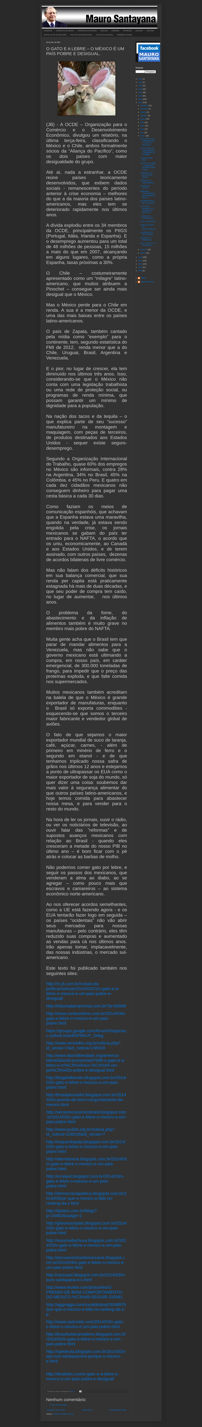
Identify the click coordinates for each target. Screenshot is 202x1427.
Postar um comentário (58, 1405)
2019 (140, 86)
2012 (140, 261)
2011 (140, 264)
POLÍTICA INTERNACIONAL (81, 35)
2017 (140, 92)
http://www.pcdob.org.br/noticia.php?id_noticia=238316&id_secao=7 (80, 1132)
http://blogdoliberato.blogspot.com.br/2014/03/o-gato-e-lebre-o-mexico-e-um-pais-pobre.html (86, 1082)
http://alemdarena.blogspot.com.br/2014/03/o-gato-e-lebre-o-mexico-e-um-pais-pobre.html (86, 1164)
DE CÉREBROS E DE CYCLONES (147, 202)
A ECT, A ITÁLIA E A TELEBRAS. (147, 244)
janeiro (143, 253)
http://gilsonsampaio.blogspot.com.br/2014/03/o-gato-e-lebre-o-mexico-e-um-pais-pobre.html (86, 1228)
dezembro (144, 106)
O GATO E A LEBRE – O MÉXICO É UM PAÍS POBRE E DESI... (148, 166)
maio (142, 129)
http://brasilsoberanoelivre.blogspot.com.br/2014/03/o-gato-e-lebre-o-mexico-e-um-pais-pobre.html (86, 1339)
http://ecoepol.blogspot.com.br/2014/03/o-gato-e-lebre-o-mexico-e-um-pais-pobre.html (85, 1181)
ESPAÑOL (116, 31)
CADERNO (48, 31)
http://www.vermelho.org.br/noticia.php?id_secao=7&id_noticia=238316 (83, 1045)
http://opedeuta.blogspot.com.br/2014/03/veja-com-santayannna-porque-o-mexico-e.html (85, 1356)
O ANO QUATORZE (147, 221)
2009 (140, 271)
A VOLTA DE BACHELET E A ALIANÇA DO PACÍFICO (147, 209)
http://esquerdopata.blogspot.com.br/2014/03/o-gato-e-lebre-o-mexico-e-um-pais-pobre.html (86, 1146)
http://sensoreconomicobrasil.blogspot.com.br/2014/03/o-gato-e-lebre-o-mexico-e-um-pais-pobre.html (86, 1117)
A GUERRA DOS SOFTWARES (146, 233)
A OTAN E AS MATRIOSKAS (146, 217)
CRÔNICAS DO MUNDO (87, 31)
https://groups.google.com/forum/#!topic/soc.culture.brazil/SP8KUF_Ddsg (86, 1033)
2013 (140, 257)
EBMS (143, 278)
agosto (143, 119)
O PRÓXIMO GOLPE (145, 187)
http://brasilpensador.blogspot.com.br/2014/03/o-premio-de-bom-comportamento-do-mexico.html (86, 1099)
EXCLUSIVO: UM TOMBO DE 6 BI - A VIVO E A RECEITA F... (147, 142)
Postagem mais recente (56, 1410)
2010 (140, 267)
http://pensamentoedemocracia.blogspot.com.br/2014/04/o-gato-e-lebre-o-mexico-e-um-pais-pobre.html (85, 1262)
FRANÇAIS (127, 31)
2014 (140, 103)
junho (142, 126)
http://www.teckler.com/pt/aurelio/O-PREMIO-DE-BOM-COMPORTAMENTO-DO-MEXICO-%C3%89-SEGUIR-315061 (84, 1292)
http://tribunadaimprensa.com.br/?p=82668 (86, 1006)
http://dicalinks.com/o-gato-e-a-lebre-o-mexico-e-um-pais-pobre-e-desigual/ (82, 1376)
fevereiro (144, 250)
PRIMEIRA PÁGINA (124, 35)
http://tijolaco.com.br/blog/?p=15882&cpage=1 (71, 1213)
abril (142, 132)
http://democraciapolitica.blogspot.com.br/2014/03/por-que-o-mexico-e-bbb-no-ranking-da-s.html (86, 1198)
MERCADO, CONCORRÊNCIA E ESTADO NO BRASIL (147, 194)
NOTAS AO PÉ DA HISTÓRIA (55, 35)
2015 (140, 99)
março (143, 136)
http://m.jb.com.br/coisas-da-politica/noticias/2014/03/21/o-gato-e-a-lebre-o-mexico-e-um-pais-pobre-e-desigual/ (82, 991)
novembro (144, 109)
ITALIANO (150, 31)
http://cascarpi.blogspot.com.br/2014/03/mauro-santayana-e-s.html (85, 1277)
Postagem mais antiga (117, 1410)
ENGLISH (104, 31)
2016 (140, 96)
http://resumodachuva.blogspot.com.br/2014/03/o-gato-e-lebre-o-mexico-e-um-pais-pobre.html (86, 1245)
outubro (143, 112)
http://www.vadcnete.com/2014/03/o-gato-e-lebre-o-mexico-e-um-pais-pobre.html (85, 1324)
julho (142, 122)
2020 (140, 82)
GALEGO (139, 31)
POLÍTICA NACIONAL (104, 35)
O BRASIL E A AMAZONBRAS (147, 182)
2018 (140, 89)
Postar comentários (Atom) (63, 1414)
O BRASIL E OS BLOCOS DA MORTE (146, 175)
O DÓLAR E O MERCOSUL (146, 239)
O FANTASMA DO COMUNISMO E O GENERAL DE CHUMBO (147, 151)
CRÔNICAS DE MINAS (65, 31)
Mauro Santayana (147, 282)
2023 (140, 79)
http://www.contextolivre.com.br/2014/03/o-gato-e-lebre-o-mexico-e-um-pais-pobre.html (86, 1018)
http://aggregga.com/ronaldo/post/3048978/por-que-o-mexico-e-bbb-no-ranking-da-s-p (86, 1309)
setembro (144, 116)
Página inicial (87, 1410)
